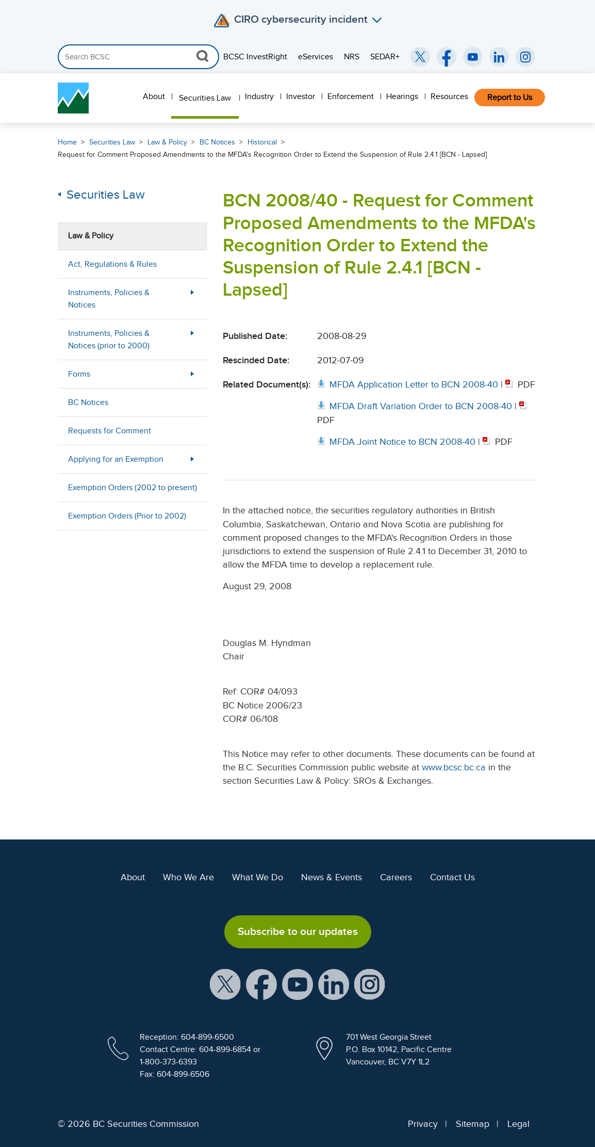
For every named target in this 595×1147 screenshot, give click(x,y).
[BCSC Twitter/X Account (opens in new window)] (420, 57)
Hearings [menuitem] (402, 96)
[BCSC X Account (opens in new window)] (225, 983)
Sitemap (472, 1124)
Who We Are (188, 877)
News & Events (331, 877)
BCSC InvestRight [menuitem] (255, 56)
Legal (518, 1124)
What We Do (257, 877)
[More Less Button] (192, 298)
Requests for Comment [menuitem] (109, 430)
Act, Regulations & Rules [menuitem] (112, 264)
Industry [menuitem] (259, 96)
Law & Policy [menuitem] (90, 235)
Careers (396, 877)
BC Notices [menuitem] (88, 402)
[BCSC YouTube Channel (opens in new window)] (473, 57)
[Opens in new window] (409, 384)
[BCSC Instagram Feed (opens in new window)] (525, 57)
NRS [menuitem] (351, 56)
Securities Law (112, 142)
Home (67, 142)
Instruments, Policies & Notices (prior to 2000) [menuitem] (109, 339)
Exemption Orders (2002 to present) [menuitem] (132, 487)
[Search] (138, 56)
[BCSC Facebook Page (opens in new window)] (446, 57)
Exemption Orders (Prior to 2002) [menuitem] (127, 516)
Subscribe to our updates (298, 931)
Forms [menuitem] (79, 374)
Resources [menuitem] (449, 96)
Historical (262, 142)
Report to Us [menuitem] (509, 97)
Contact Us (452, 877)
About (133, 877)
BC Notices (217, 142)
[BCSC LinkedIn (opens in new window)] (499, 57)
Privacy (423, 1124)
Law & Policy (167, 142)
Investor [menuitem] (300, 96)
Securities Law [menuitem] (205, 98)
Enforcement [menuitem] (350, 96)
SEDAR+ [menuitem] (385, 56)
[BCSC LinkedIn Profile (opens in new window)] (333, 983)
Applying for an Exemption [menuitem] (115, 459)
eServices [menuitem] (315, 56)
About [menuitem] (154, 96)
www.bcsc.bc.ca (454, 767)
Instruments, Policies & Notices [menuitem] (109, 299)
